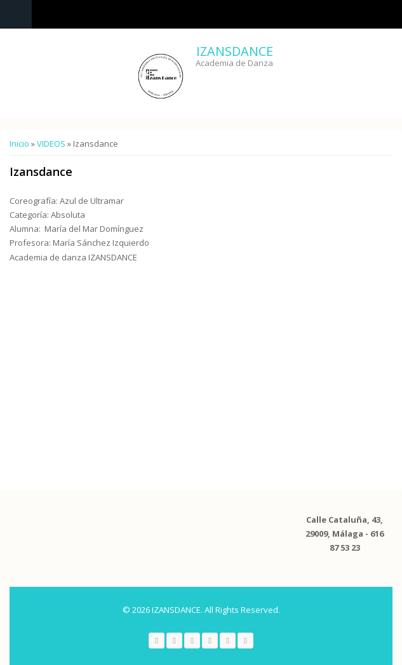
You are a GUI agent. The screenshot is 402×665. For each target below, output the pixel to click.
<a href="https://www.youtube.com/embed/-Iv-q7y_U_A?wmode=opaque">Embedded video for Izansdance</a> (143, 374)
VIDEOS (51, 143)
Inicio (19, 143)
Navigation (16, 14)
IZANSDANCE (234, 51)
